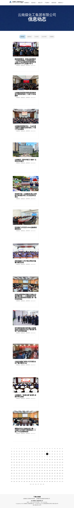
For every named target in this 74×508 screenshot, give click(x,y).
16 (49, 448)
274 (30, 484)
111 (24, 462)
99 (47, 459)
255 (16, 481)
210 (62, 473)
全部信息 (22, 36)
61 (57, 454)
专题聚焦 (52, 36)
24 (16, 451)
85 (11, 459)
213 (16, 476)
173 (21, 470)
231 (62, 476)
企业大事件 (44, 36)
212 (14, 476)
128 (14, 465)
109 (19, 462)
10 (34, 448)
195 (24, 473)
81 (54, 456)
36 (47, 451)
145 (57, 465)
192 (16, 473)
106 (11, 462)
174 (24, 470)
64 (11, 456)
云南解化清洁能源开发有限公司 (43, 498)
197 (29, 473)
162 (47, 467)
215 (21, 476)
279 (43, 484)
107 (14, 462)
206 (52, 473)
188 (60, 470)
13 (42, 448)
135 (32, 465)
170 (14, 470)
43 (11, 454)
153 (24, 467)
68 (21, 456)
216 (24, 476)
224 (44, 476)
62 (59, 454)
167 (60, 467)
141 (47, 465)
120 (47, 462)
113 (29, 462)
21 (62, 448)
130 (19, 465)
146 (60, 465)
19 (57, 448)
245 (44, 478)
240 (32, 478)
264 (39, 481)
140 (44, 465)
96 (39, 459)
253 (11, 481)
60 (54, 454)
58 (49, 454)
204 (47, 473)
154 (27, 467)
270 (54, 481)
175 (27, 470)
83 (59, 456)
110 (21, 462)
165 (54, 467)
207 (54, 473)
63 (62, 454)
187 (57, 470)
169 (11, 470)
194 (21, 473)
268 (49, 481)
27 (24, 451)
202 (42, 473)
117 (39, 462)
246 (47, 478)
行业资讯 (36, 36)
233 (14, 478)
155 (29, 467)
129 (16, 465)
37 (49, 451)
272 (60, 481)
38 (52, 451)
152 (21, 467)
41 (59, 451)
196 (27, 473)
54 (39, 454)
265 (42, 481)
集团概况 (27, 1)
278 (41, 484)
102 (54, 459)
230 (60, 476)
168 (62, 467)
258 (24, 481)
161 (44, 467)
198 (32, 473)
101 (52, 459)
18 (54, 448)
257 (21, 481)
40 (57, 451)
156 (32, 467)
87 (16, 459)
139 (42, 465)
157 (34, 467)
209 (60, 473)
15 (47, 448)
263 (37, 481)
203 (44, 473)
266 (44, 481)
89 (21, 459)
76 (42, 456)
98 (44, 459)
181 (42, 470)
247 (49, 478)
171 (16, 470)
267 (47, 481)
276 (35, 484)
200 (37, 473)
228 (54, 476)
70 (26, 456)
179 (37, 470)
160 (42, 467)
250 (57, 478)
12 (39, 448)
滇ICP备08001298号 (37, 505)
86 (14, 459)
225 (47, 476)
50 (29, 454)
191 (14, 473)
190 (11, 473)
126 (62, 462)
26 (21, 451)
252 (62, 478)
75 (39, 456)
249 (54, 478)
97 (42, 459)
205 (49, 473)
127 (11, 465)
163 (49, 467)
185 (52, 470)
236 (21, 478)
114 (32, 462)
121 (49, 462)
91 (26, 459)
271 (57, 481)
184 (49, 470)
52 (34, 454)
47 (21, 454)
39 (54, 451)
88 (19, 459)
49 (26, 454)
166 (57, 467)
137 (37, 465)
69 (24, 456)
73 (34, 456)
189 (62, 470)
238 (27, 478)
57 (47, 454)
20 (59, 448)
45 (16, 454)
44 (14, 454)
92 (29, 459)
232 (11, 478)
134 (29, 465)
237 (24, 478)
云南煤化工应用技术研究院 (29, 498)
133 (27, 465)
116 (37, 462)
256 (19, 481)
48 (24, 454)
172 (19, 470)
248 (52, 478)
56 (44, 454)
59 (52, 454)
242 (37, 478)
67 (19, 456)
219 (32, 476)
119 (44, 462)
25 (19, 451)
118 (42, 462)
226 (49, 476)
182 (44, 470)
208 (57, 473)
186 (54, 470)
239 (29, 478)
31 (34, 451)
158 (37, 467)
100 (49, 459)
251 (60, 478)
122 (52, 462)
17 (52, 448)
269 (52, 481)
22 (11, 451)
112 (27, 462)
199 (34, 473)
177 (32, 470)
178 (34, 470)
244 (42, 478)
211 (11, 476)
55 (42, 454)
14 (44, 448)
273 (62, 481)
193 (19, 473)
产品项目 (47, 1)
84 (62, 456)
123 (54, 462)
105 (62, 459)
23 (14, 451)
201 (39, 473)
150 (16, 467)
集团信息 (29, 36)
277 (38, 484)
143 (52, 465)
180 (39, 470)
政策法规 (54, 1)
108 (16, 462)
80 (52, 456)
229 (57, 476)
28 (26, 451)
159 (39, 467)
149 (14, 467)
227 (52, 476)
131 (21, 465)
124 (57, 462)
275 (33, 484)
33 (39, 451)
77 (44, 456)
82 (57, 456)
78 (47, 456)
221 (37, 476)
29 (29, 451)
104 (60, 459)
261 (32, 481)
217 (27, 476)
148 (11, 467)
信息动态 (33, 1)
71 (29, 456)
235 (19, 478)
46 (19, 454)
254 (14, 481)
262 (34, 481)
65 (14, 456)
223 (42, 476)
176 (29, 470)
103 (57, 459)
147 (62, 465)
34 (42, 451)
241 (34, 478)
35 (44, 451)
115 (34, 462)
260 (29, 481)
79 (49, 456)
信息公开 (40, 1)
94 (34, 459)
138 (39, 465)
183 (47, 470)
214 (19, 476)
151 (19, 467)
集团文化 (61, 1)
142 (49, 465)
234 (16, 478)
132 (24, 465)
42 (62, 451)
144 (54, 465)
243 (39, 478)
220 (34, 476)
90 (24, 459)
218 (29, 476)
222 (39, 476)
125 (60, 462)
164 (52, 467)
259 (27, 481)
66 (16, 456)
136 (34, 465)
